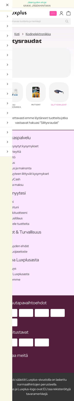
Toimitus (9, 163)
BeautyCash (11, 179)
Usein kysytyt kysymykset (20, 146)
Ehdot (7, 240)
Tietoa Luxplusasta (16, 274)
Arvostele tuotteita (16, 224)
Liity (53, 13)
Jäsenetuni (11, 207)
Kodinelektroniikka (38, 34)
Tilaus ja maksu (13, 185)
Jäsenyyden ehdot (16, 246)
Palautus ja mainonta (17, 168)
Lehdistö (9, 157)
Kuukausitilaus (12, 218)
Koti (5, 34)
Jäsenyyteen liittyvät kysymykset (26, 174)
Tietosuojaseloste (15, 251)
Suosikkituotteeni (15, 213)
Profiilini (8, 202)
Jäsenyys (9, 268)
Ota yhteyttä (12, 152)
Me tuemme (11, 279)
